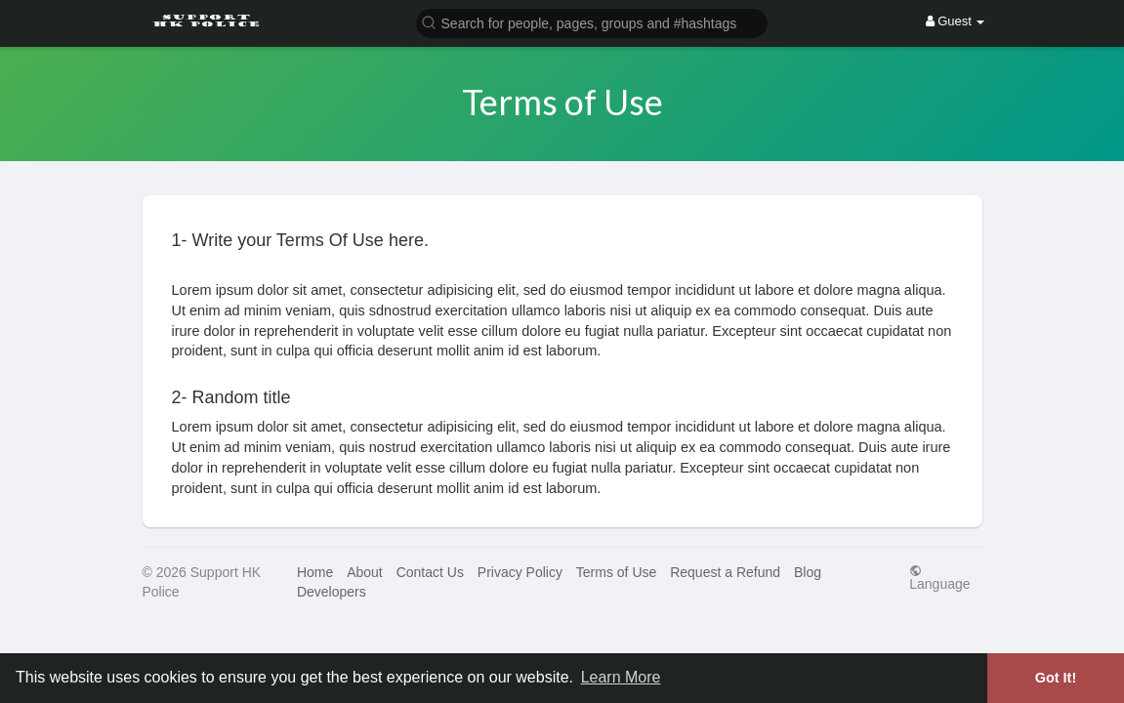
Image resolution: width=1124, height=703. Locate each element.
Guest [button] (955, 21)
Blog (807, 572)
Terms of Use (616, 572)
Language (939, 577)
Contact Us (430, 572)
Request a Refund (725, 572)
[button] (591, 22)
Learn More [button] (621, 677)
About (365, 572)
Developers (331, 592)
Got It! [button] (1055, 677)
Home (315, 572)
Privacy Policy (520, 572)
